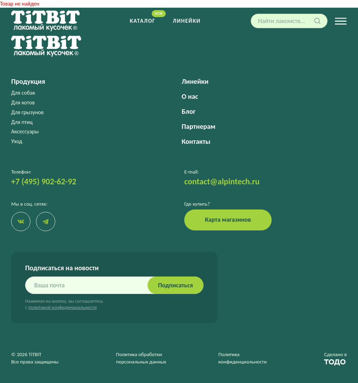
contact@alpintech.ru (221, 181)
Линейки (186, 20)
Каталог (142, 20)
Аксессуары (25, 131)
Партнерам (199, 126)
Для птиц (22, 122)
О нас (190, 96)
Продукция (28, 81)
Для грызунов (27, 112)
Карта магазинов (228, 219)
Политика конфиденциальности (243, 358)
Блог (188, 111)
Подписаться (175, 285)
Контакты (196, 141)
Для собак (23, 92)
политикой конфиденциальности (62, 307)
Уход (16, 141)
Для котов (23, 102)
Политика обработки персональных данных (141, 358)
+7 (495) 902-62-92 (43, 181)
